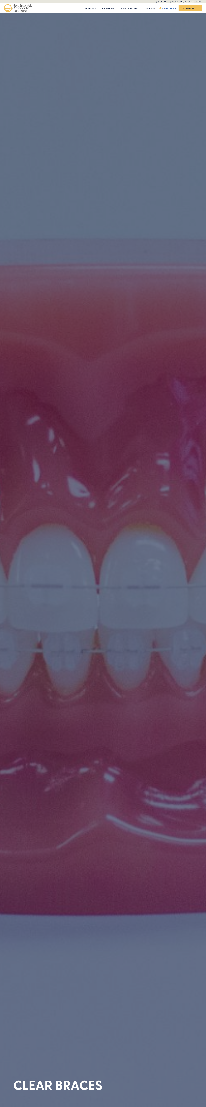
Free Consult (188, 8)
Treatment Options (129, 8)
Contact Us (149, 8)
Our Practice (90, 8)
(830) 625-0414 (167, 8)
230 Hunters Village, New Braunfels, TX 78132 (185, 2)
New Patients (108, 8)
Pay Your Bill (161, 2)
